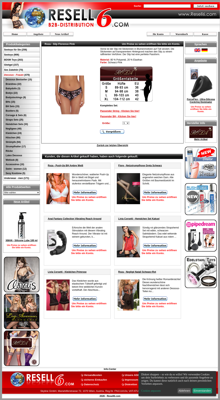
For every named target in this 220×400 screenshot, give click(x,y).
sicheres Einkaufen (95, 379)
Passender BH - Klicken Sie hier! (118, 116)
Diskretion (131, 384)
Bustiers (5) (11, 110)
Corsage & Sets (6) (15, 115)
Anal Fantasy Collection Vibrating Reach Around (74, 218)
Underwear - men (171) (16, 178)
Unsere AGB (132, 374)
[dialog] (177, 383)
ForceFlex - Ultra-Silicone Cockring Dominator (201, 100)
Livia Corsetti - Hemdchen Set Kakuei (139, 218)
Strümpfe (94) (13, 142)
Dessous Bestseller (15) (18, 79)
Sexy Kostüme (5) (15, 173)
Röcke (9, 151)
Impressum (131, 379)
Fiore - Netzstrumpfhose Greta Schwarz (140, 165)
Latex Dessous (13, 155)
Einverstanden (202, 390)
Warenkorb (182, 34)
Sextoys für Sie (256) (15, 49)
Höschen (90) (12, 137)
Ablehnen (184, 390)
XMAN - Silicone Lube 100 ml (22, 240)
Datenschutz (91, 384)
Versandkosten (93, 374)
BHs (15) (10, 102)
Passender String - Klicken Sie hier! (119, 111)
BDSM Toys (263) (13, 59)
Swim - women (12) (16, 168)
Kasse (205, 34)
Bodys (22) (11, 93)
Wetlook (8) (11, 160)
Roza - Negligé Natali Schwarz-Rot (137, 272)
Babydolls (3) (12, 88)
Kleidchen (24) (13, 133)
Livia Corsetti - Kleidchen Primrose (67, 272)
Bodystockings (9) (15, 97)
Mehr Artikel (201, 139)
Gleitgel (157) (11, 64)
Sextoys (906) (11, 54)
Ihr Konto (158, 34)
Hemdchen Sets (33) (16, 124)
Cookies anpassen (151, 390)
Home (15, 34)
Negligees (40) (13, 128)
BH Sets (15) (12, 106)
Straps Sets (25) (14, 119)
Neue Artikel (62, 34)
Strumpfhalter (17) (15, 146)
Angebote (38, 34)
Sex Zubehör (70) (13, 70)
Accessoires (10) (14, 164)
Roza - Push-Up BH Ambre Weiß (65, 165)
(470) (17, 75)
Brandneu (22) (13, 84)
